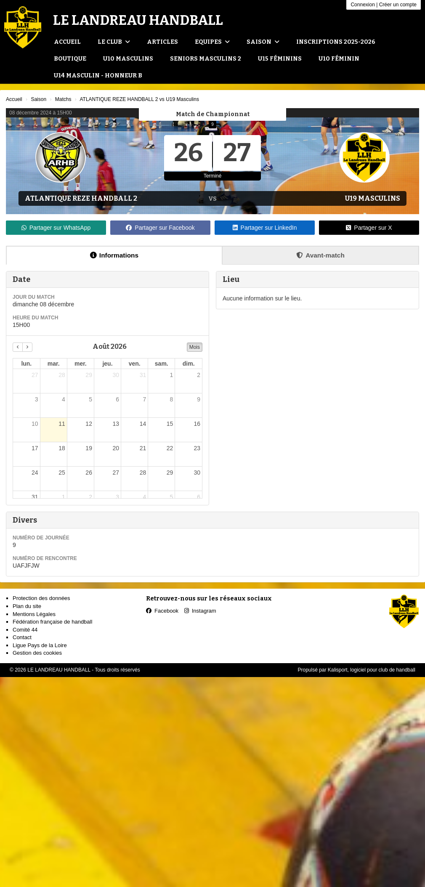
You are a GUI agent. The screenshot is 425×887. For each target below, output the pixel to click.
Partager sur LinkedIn (265, 227)
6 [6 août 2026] (117, 399)
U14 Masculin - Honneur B (98, 75)
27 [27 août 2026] (115, 472)
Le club (114, 41)
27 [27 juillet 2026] (35, 375)
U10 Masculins (128, 58)
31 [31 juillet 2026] (143, 375)
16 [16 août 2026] (197, 423)
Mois (194, 347)
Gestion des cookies (37, 653)
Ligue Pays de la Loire (40, 645)
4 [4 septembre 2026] (144, 497)
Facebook (162, 611)
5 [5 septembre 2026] (171, 497)
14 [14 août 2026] (143, 423)
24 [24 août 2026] (35, 472)
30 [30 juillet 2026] (115, 375)
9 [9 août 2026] (198, 399)
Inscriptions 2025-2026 (335, 41)
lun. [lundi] (26, 363)
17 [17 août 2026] (35, 448)
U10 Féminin (339, 58)
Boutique (70, 58)
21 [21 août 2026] (143, 448)
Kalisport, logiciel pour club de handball (371, 670)
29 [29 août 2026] (170, 472)
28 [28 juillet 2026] (61, 375)
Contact (22, 637)
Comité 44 (25, 630)
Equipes (212, 41)
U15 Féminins (280, 58)
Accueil (67, 41)
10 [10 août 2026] (35, 423)
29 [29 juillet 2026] (88, 375)
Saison (263, 41)
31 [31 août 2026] (35, 497)
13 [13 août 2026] (115, 423)
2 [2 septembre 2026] (90, 497)
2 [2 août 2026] (198, 375)
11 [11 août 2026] (61, 423)
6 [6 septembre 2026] (198, 497)
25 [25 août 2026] (61, 472)
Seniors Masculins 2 (205, 58)
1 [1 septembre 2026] (63, 497)
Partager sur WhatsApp (56, 227)
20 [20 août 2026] (115, 448)
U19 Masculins (372, 198)
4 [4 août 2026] (63, 399)
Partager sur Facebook (160, 227)
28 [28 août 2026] (143, 472)
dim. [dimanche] (189, 363)
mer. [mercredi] (80, 363)
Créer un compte (398, 5)
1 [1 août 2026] (171, 375)
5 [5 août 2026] (90, 399)
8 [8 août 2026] (171, 399)
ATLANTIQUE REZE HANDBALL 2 (81, 198)
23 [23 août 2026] (197, 448)
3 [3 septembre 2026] (117, 497)
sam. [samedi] (161, 363)
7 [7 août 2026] (144, 399)
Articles (162, 41)
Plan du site (27, 606)
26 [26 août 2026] (88, 472)
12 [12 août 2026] (88, 423)
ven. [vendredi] (135, 363)
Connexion (363, 5)
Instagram (200, 611)
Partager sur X (369, 227)
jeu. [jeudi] (107, 363)
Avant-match (320, 255)
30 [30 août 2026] (197, 472)
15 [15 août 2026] (170, 423)
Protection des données (41, 598)
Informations (114, 255)
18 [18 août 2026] (61, 448)
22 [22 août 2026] (170, 448)
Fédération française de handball (52, 622)
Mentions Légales (34, 614)
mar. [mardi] (54, 363)
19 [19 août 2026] (88, 448)
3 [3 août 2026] (36, 399)
